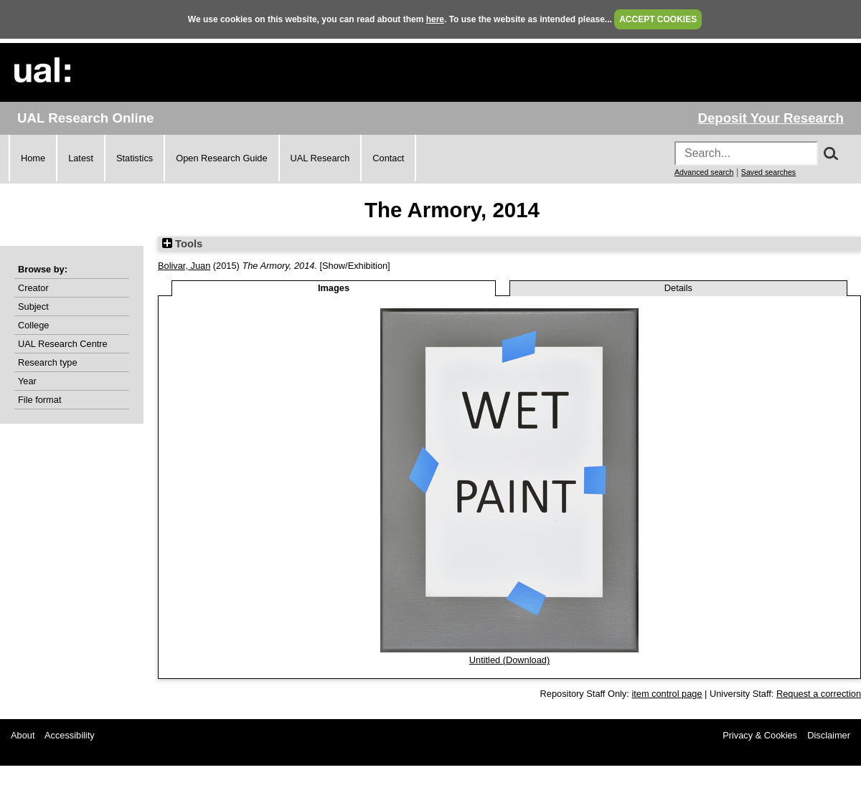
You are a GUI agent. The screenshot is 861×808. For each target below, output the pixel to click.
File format (39, 399)
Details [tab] (678, 287)
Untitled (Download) (509, 660)
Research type (47, 362)
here (435, 19)
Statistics (134, 158)
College (33, 325)
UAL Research (320, 158)
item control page (666, 693)
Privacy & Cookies (760, 735)
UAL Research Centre (63, 343)
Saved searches (768, 172)
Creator (33, 287)
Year (27, 381)
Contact (388, 158)
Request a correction (818, 693)
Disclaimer (828, 735)
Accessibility (69, 735)
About (22, 735)
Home (33, 158)
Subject (33, 306)
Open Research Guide (221, 158)
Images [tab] (333, 287)
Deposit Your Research (770, 117)
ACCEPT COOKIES (658, 19)
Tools (182, 243)
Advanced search (703, 172)
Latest (80, 158)
